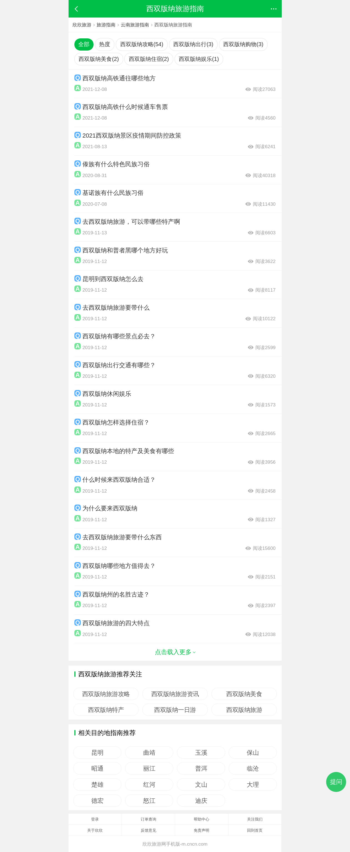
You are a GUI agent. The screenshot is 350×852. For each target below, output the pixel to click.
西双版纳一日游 (175, 709)
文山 (201, 784)
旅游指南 (106, 25)
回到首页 (255, 830)
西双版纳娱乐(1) (199, 59)
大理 (253, 784)
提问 (336, 781)
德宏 (98, 800)
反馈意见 (148, 830)
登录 (95, 819)
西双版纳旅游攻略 (106, 693)
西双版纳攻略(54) (141, 44)
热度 (104, 44)
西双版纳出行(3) (193, 44)
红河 (149, 784)
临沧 (253, 768)
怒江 (149, 800)
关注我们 (255, 819)
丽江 (149, 768)
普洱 (201, 768)
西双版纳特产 (106, 709)
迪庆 (201, 800)
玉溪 (201, 752)
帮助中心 (201, 819)
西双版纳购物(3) (243, 44)
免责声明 (201, 830)
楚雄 (98, 784)
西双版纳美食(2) (99, 59)
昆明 (98, 752)
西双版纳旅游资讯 (175, 693)
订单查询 (148, 819)
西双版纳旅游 (244, 709)
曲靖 (149, 752)
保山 (253, 752)
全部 (83, 44)
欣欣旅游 (81, 25)
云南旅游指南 (136, 25)
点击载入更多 (175, 652)
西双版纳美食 (244, 693)
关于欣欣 (95, 830)
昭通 (98, 768)
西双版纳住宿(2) (149, 59)
